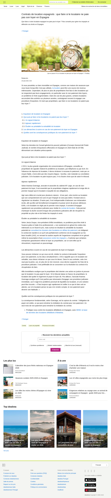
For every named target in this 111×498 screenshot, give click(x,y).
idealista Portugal (63, 479)
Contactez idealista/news (11, 479)
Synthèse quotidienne (37, 345)
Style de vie (30, 6)
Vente (5, 6)
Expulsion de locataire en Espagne (36, 114)
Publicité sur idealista (9, 476)
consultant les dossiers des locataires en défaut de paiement (54, 230)
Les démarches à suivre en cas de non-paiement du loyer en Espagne (50, 129)
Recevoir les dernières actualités (56, 335)
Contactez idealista (36, 476)
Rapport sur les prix (9, 484)
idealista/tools (62, 484)
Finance (47, 6)
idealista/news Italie (9, 487)
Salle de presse (8, 481)
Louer (11, 6)
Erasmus (39, 6)
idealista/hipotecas (63, 481)
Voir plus (6, 450)
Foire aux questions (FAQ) (39, 473)
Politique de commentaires (39, 487)
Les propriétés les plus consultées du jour (67, 444)
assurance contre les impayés (54, 238)
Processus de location (48, 325)
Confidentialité (35, 479)
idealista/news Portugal (10, 490)
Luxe (17, 6)
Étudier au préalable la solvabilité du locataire (42, 126)
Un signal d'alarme (32, 120)
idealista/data (62, 487)
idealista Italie (62, 476)
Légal (23, 6)
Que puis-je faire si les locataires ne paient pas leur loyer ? (45, 117)
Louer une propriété (34, 325)
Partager (25, 31)
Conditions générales (37, 484)
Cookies (33, 481)
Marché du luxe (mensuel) (73, 345)
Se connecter (102, 2)
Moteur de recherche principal (67, 473)
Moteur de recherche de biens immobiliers (94, 6)
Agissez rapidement (33, 123)
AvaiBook (60, 490)
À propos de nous (8, 473)
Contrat (24, 325)
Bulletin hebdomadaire (55, 345)
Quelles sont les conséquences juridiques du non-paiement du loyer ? (50, 133)
